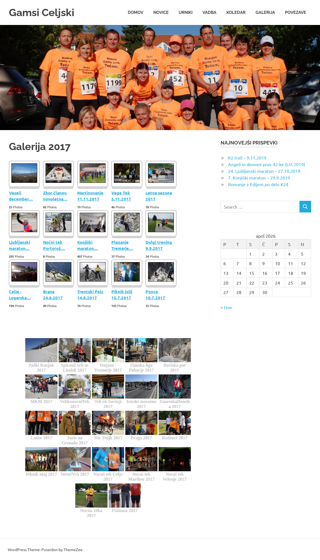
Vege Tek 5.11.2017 (121, 196)
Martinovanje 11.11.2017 (90, 196)
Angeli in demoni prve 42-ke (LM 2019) (266, 164)
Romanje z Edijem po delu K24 (258, 184)
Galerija (265, 12)
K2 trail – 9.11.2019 (247, 157)
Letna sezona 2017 (159, 196)
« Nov (226, 307)
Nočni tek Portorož (54, 245)
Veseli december (21, 196)
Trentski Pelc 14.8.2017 (90, 294)
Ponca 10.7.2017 (155, 294)
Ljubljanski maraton (19, 245)
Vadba (209, 12)
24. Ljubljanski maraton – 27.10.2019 (264, 170)
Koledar (236, 12)
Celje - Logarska (20, 294)
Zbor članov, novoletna (55, 196)
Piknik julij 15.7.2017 (121, 294)
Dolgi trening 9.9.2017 (159, 245)
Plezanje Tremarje (122, 245)
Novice (161, 12)
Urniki (185, 12)
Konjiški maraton (87, 245)
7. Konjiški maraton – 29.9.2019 (259, 177)
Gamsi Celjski (43, 12)
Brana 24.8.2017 (53, 294)
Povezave (295, 12)
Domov (135, 12)
